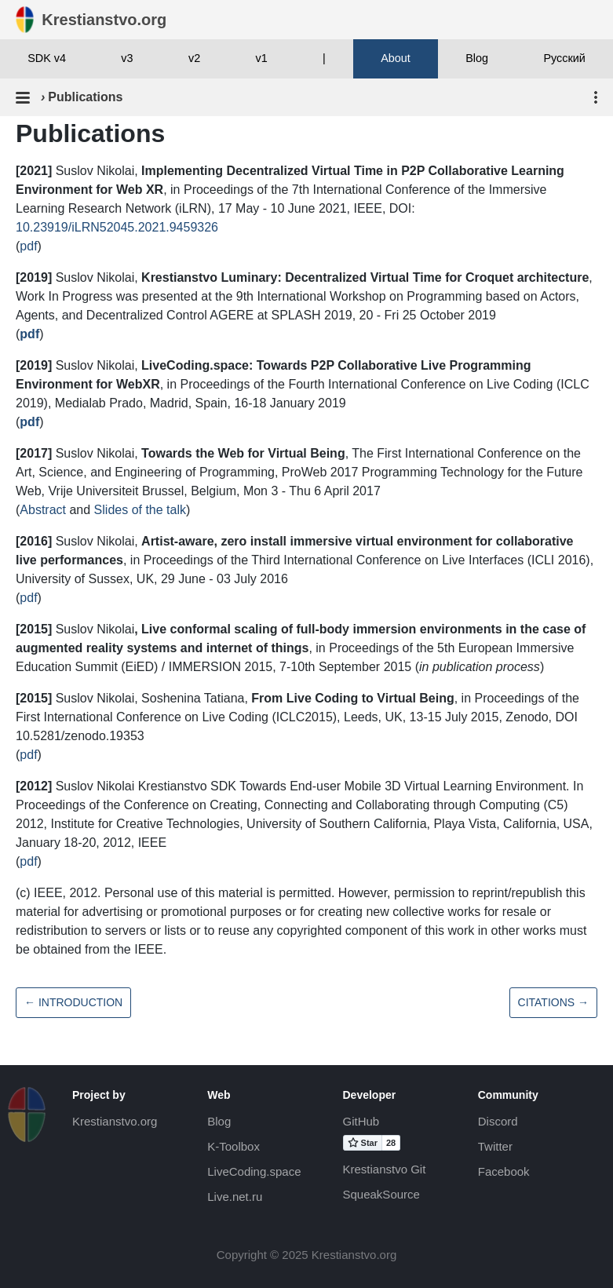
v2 (194, 58)
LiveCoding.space (254, 1171)
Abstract (43, 509)
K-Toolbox (233, 1146)
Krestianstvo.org (114, 1121)
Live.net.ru (234, 1196)
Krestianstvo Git (384, 1169)
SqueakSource (381, 1194)
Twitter (495, 1146)
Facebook (504, 1171)
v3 (127, 58)
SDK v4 (46, 58)
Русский (564, 58)
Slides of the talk (140, 509)
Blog (476, 58)
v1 (262, 58)
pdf (28, 246)
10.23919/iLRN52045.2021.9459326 (117, 227)
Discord (498, 1121)
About (395, 58)
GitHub (361, 1121)
